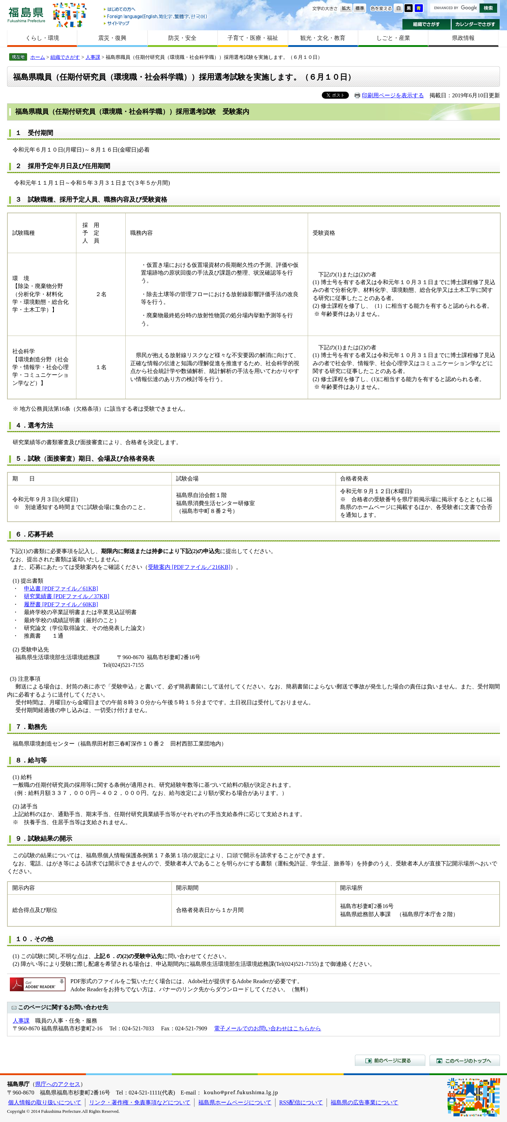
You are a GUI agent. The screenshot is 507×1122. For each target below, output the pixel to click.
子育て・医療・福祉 (252, 38)
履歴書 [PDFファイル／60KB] (61, 604)
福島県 (26, 14)
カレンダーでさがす (476, 24)
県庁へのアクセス (57, 1084)
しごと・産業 (393, 38)
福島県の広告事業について (364, 1102)
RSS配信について (301, 1102)
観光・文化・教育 (322, 38)
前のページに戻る (390, 1060)
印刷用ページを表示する (393, 95)
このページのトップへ (465, 1060)
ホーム (37, 57)
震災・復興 (112, 38)
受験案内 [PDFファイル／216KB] (189, 567)
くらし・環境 (42, 38)
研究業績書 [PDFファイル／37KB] (66, 596)
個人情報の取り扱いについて (44, 1102)
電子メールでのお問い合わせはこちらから (267, 1028)
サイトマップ (156, 23)
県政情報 (463, 38)
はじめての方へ (156, 9)
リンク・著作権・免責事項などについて (139, 1102)
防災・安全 (182, 38)
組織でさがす (426, 24)
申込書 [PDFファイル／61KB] (61, 588)
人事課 (93, 57)
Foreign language (156, 16)
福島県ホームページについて (234, 1102)
